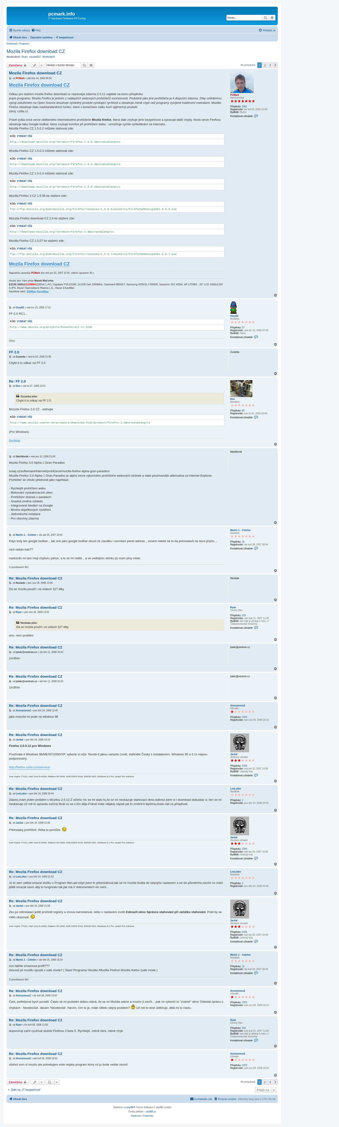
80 (243, 410)
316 (244, 615)
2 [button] (265, 65)
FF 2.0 (14, 352)
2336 (244, 766)
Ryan (25, 56)
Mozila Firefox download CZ (36, 51)
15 (243, 541)
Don (232, 399)
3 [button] (270, 65)
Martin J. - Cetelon (240, 530)
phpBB (130, 1107)
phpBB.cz (151, 1111)
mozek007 (35, 56)
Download (12, 43)
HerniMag (42, 291)
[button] (275, 65)
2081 (244, 106)
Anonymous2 (237, 705)
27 (243, 327)
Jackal (234, 754)
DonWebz (14, 440)
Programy (24, 43)
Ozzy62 (234, 316)
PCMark (234, 95)
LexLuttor (235, 788)
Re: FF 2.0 (17, 381)
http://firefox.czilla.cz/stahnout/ (29, 767)
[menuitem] (36, 30)
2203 (244, 717)
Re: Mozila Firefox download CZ (35, 578)
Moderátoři (48, 56)
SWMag (31, 291)
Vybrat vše (24, 136)
